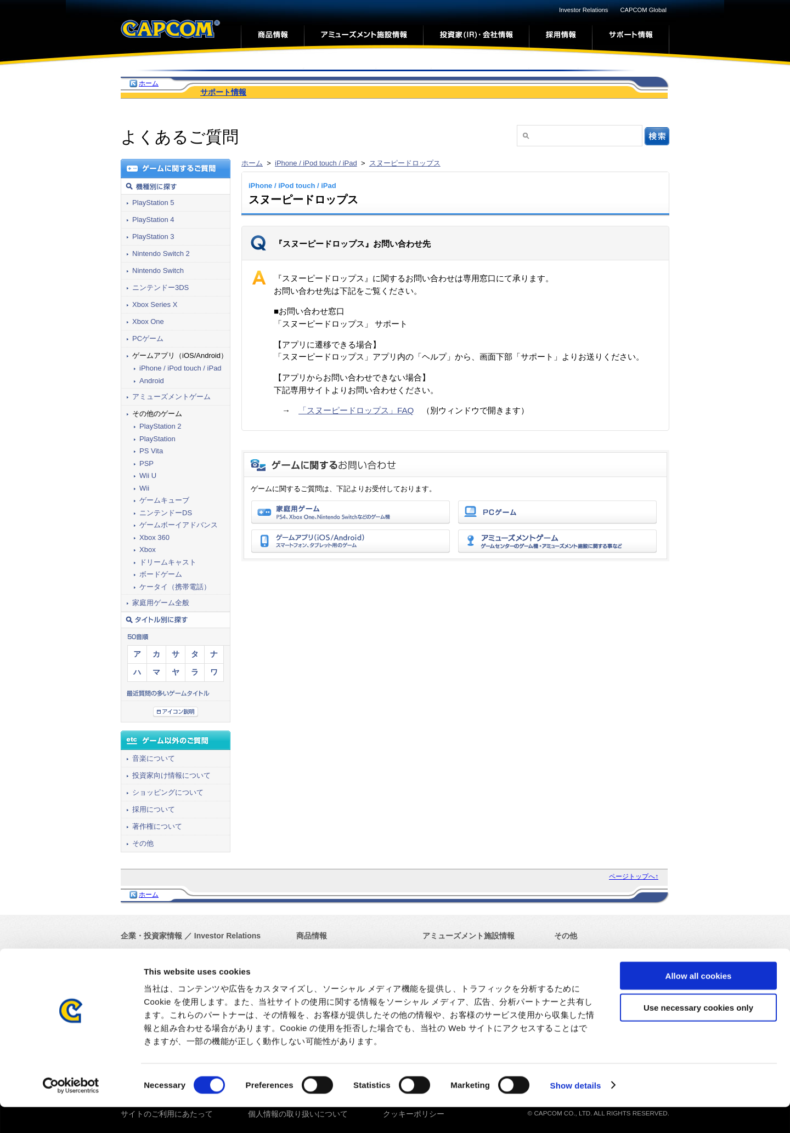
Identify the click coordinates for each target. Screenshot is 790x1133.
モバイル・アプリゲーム (338, 969)
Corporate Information (200, 953)
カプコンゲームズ (327, 953)
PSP (146, 463)
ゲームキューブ (164, 500)
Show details (575, 1111)
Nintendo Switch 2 (161, 253)
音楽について (153, 758)
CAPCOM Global (643, 10)
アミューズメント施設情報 (468, 935)
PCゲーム (147, 338)
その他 (143, 843)
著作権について (157, 826)
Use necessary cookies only (698, 1034)
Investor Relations (583, 10)
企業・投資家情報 (151, 935)
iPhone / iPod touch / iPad (316, 163)
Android (151, 381)
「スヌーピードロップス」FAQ (356, 410)
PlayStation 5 (153, 202)
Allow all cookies (698, 1001)
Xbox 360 (154, 537)
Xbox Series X (154, 304)
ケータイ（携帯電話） (175, 587)
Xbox (147, 549)
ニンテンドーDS (165, 513)
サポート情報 (223, 92)
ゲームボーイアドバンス (178, 525)
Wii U (147, 475)
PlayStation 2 (160, 426)
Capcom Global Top (588, 953)
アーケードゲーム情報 (460, 953)
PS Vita (151, 451)
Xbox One (148, 321)
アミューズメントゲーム (171, 396)
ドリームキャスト (167, 562)
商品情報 (311, 935)
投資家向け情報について (171, 775)
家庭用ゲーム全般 (160, 603)
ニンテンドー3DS (160, 287)
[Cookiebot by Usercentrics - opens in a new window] (71, 1111)
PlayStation (157, 439)
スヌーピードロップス (405, 163)
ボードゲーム (160, 574)
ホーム (149, 83)
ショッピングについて (168, 792)
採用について (153, 809)
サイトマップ (577, 969)
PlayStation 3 (153, 236)
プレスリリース (147, 969)
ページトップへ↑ (633, 876)
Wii (144, 488)
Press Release (211, 969)
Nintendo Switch (158, 270)
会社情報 (136, 953)
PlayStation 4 (153, 219)
